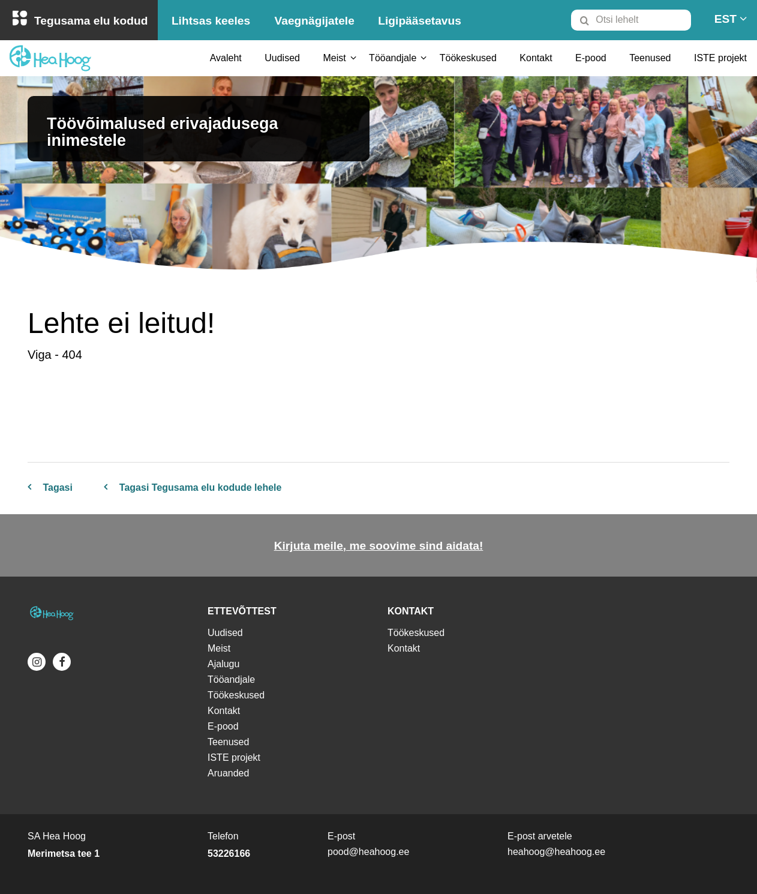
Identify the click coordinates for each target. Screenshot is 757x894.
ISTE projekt (720, 58)
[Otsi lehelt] (631, 20)
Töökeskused (468, 58)
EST (725, 19)
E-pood (590, 58)
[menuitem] (636, 20)
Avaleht (226, 58)
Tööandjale (392, 58)
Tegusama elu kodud (91, 20)
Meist (334, 58)
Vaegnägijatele (315, 20)
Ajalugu (223, 664)
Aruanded (228, 773)
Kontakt (535, 58)
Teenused (650, 58)
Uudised (282, 58)
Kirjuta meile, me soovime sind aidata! (378, 545)
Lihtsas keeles (211, 20)
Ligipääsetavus (419, 20)
